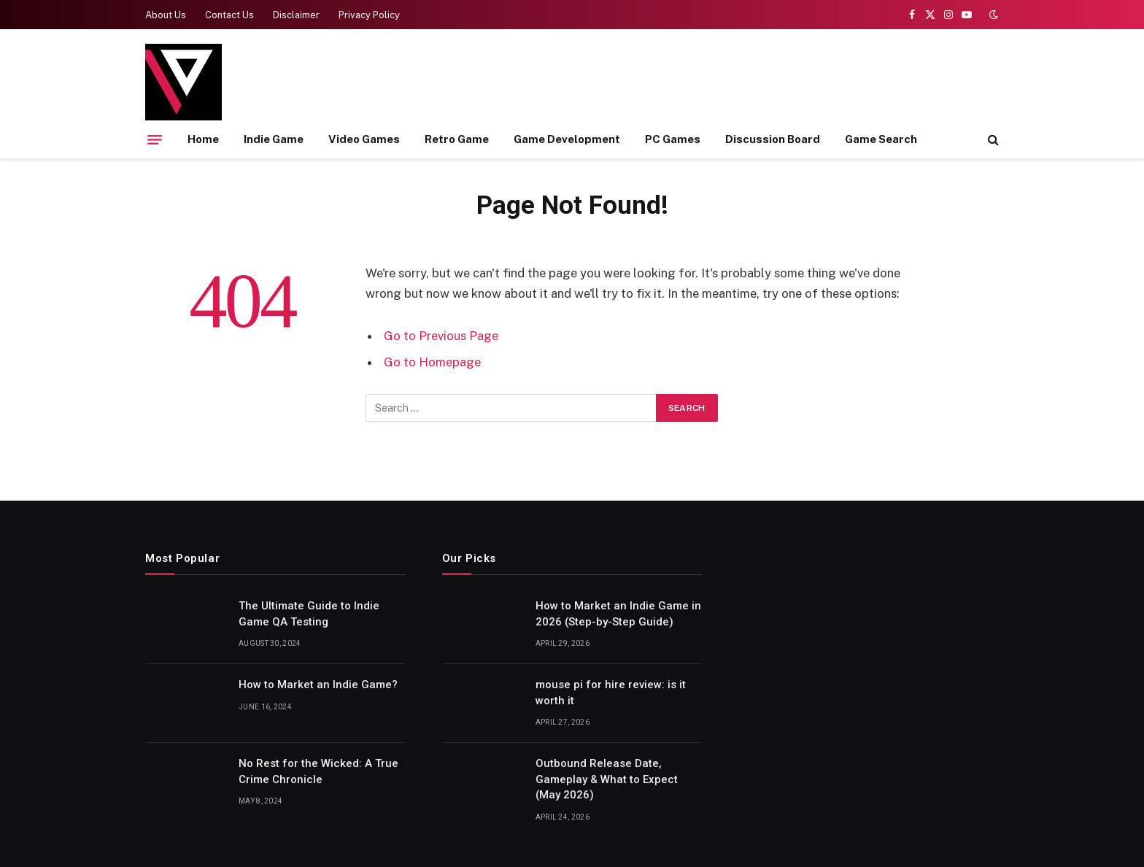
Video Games (364, 139)
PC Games (672, 139)
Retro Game (457, 139)
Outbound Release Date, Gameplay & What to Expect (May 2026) (607, 779)
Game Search (881, 139)
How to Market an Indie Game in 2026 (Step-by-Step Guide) (618, 613)
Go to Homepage (432, 362)
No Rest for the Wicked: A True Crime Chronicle (318, 771)
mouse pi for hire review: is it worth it (611, 692)
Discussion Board (772, 139)
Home (203, 139)
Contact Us (229, 14)
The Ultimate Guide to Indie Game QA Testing (309, 613)
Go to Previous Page (441, 335)
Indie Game (274, 139)
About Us (165, 14)
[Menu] (154, 139)
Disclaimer (296, 14)
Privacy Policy (369, 14)
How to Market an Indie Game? (318, 684)
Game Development (567, 139)
